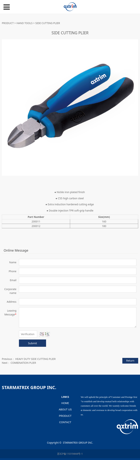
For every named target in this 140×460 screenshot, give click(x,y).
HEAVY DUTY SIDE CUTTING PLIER (35, 359)
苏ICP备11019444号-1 (70, 453)
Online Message (16, 250)
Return (130, 360)
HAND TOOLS (25, 23)
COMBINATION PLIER (23, 362)
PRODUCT (8, 23)
